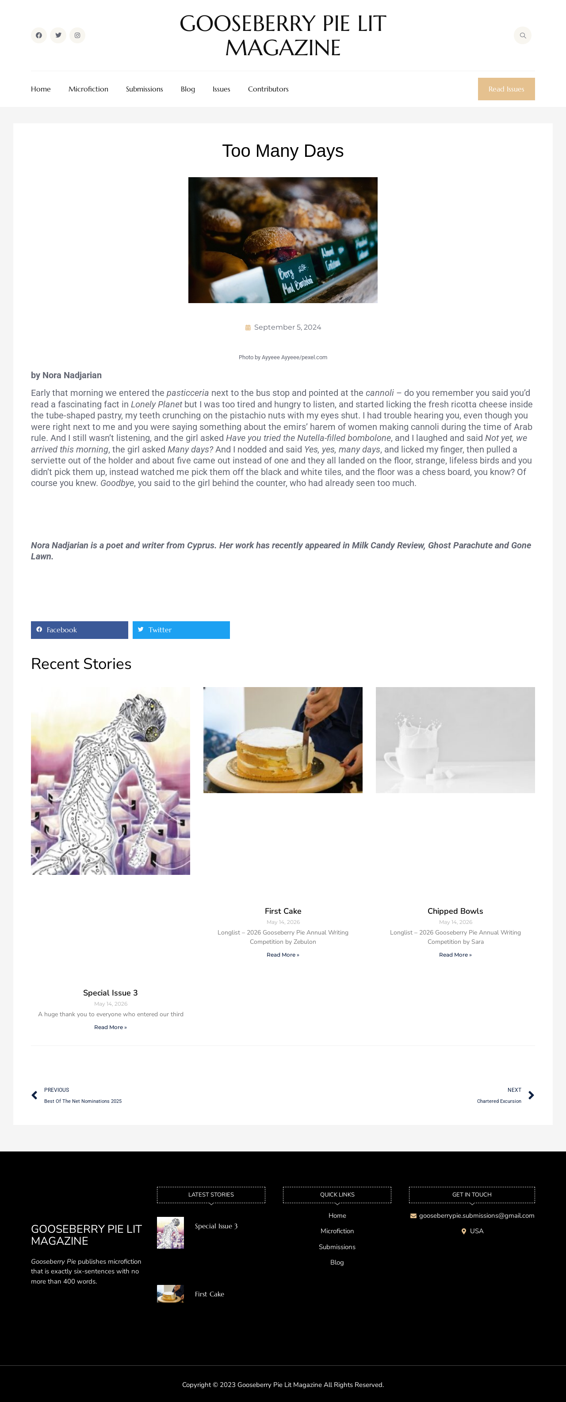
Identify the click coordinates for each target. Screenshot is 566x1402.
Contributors (268, 89)
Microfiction (88, 89)
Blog (188, 89)
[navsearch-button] (523, 35)
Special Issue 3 (110, 993)
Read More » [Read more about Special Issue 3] (110, 1027)
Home (41, 89)
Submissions (144, 89)
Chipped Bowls (455, 911)
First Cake (283, 911)
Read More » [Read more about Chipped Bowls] (455, 954)
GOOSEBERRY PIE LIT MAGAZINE (283, 35)
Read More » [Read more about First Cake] (283, 954)
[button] (79, 630)
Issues (221, 89)
